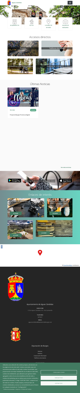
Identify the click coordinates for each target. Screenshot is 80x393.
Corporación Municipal (40, 356)
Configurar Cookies (58, 372)
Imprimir (18, 389)
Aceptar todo (58, 383)
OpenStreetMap (68, 266)
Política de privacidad (8, 389)
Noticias (40, 352)
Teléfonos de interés (40, 358)
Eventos (40, 354)
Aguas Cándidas (17, 2)
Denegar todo (59, 378)
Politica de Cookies (26, 389)
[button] (15, 181)
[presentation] (40, 15)
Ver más (12, 111)
